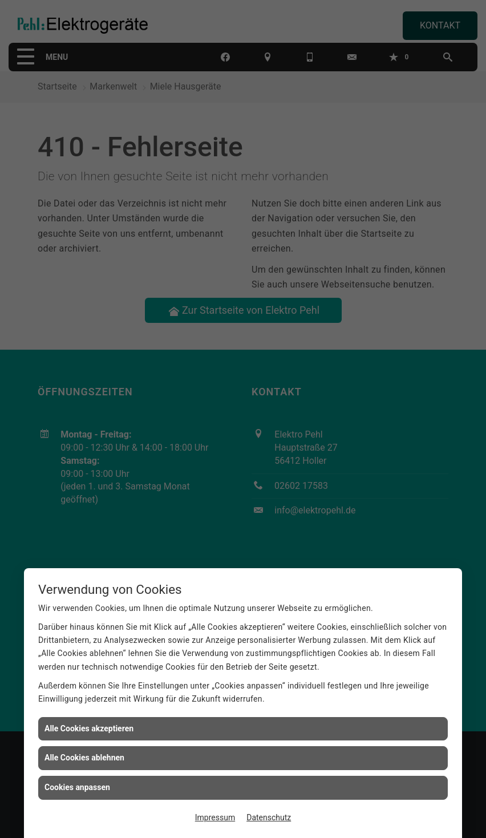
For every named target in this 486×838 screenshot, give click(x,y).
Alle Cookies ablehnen (84, 757)
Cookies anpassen (77, 787)
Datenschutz (268, 817)
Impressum (215, 817)
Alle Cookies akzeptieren (88, 728)
